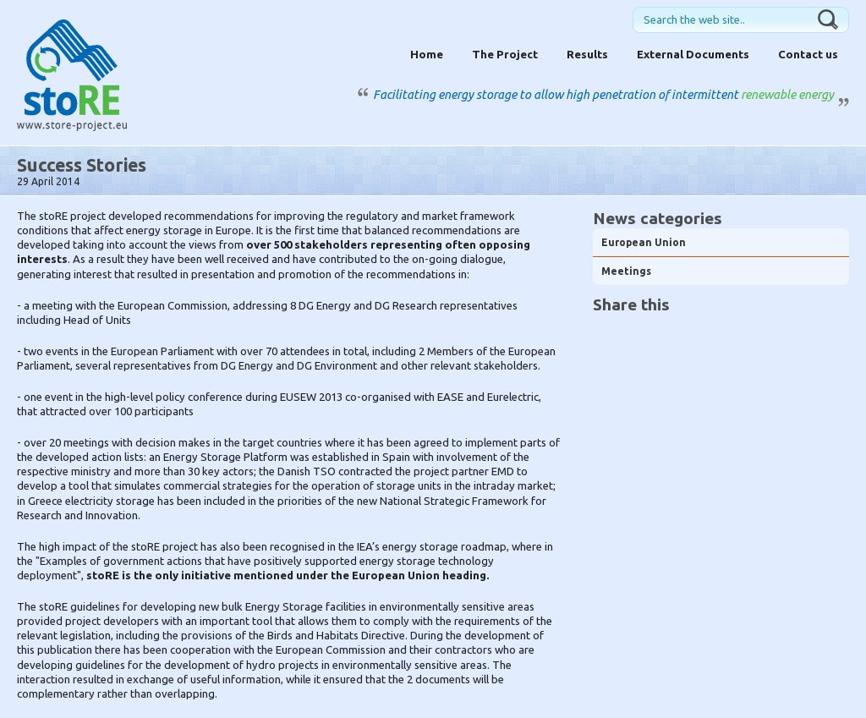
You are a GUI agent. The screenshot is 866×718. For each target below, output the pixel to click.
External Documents (693, 54)
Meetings (626, 271)
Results (587, 54)
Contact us (808, 54)
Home (426, 54)
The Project (505, 54)
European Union (643, 242)
